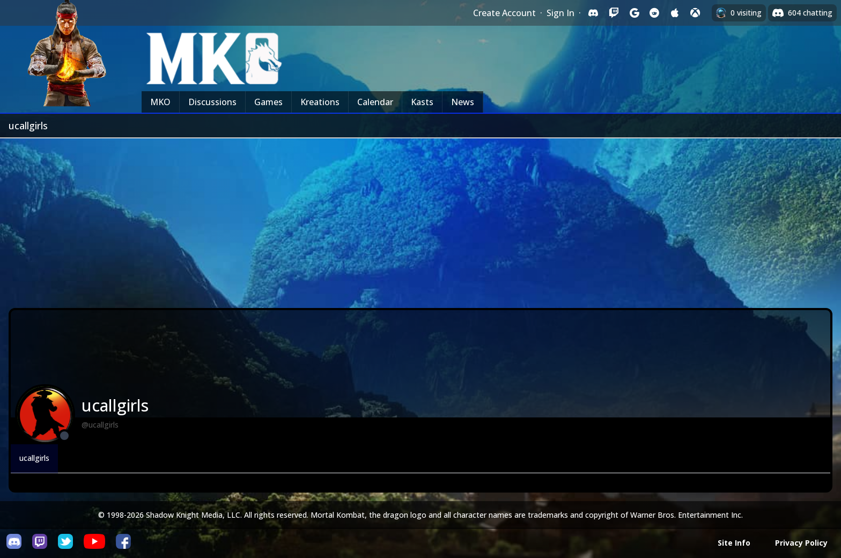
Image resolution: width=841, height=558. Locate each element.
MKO (160, 102)
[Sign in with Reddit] (654, 13)
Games (268, 102)
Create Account (504, 13)
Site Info (734, 543)
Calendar (375, 102)
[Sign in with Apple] (675, 13)
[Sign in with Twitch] (614, 13)
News (462, 102)
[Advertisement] (420, 219)
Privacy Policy (801, 543)
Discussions (212, 102)
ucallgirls (34, 458)
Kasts (422, 102)
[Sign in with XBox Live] (695, 13)
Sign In (560, 13)
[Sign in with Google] (634, 13)
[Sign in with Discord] (593, 13)
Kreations (320, 102)
